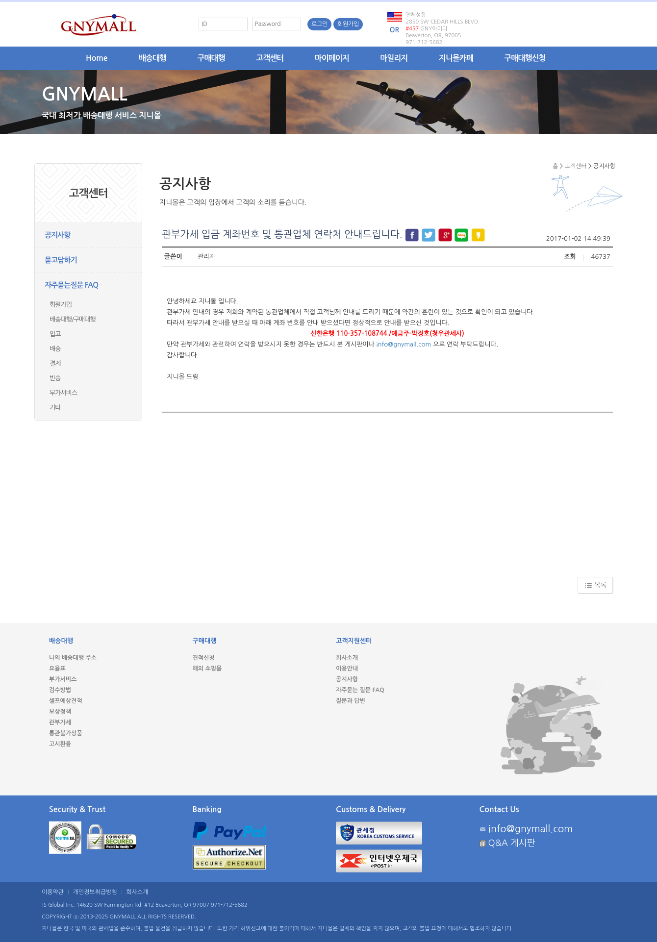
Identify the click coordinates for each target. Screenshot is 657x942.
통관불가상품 (65, 733)
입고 (55, 334)
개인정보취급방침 (95, 892)
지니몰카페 (456, 58)
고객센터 (269, 58)
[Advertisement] (387, 491)
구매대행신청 (524, 58)
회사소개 (347, 658)
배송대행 (152, 58)
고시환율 (60, 744)
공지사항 (57, 235)
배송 (55, 349)
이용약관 (53, 892)
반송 (55, 378)
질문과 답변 (350, 701)
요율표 (57, 668)
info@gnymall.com (403, 344)
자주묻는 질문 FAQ (360, 690)
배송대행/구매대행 (73, 319)
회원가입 (348, 24)
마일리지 (393, 58)
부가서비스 (63, 393)
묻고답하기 (61, 260)
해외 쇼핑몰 (207, 668)
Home (97, 58)
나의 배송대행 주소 (73, 658)
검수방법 (60, 690)
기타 (55, 407)
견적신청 (204, 658)
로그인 (319, 24)
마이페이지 (332, 58)
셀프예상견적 (65, 701)
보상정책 (60, 712)
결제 (55, 363)
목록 (595, 585)
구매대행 (211, 58)
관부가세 (60, 722)
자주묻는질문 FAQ (71, 285)
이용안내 (347, 668)
